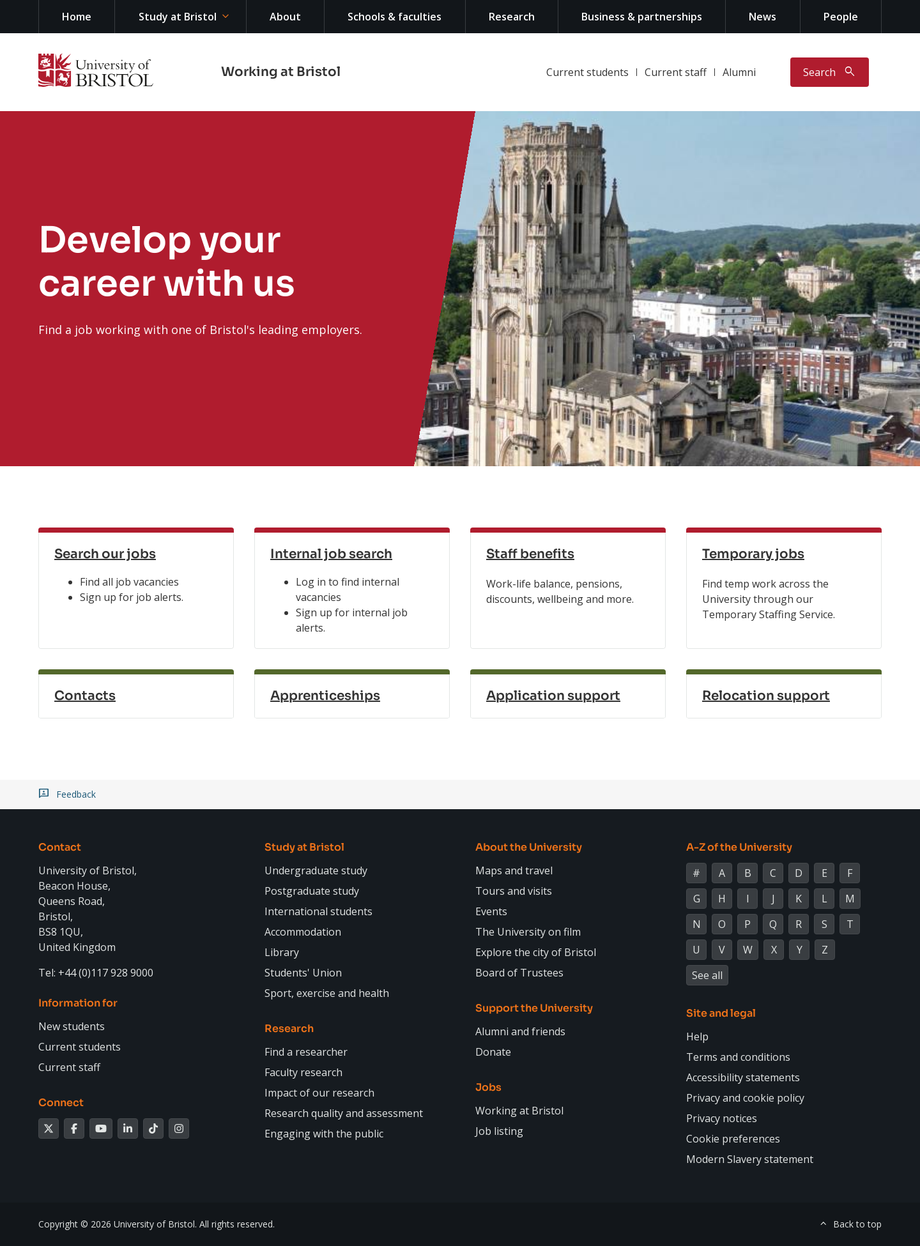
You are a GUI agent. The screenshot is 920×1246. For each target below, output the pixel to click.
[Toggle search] (829, 72)
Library (281, 952)
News (762, 17)
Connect (61, 1102)
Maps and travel (514, 870)
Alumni (739, 72)
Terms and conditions (738, 1057)
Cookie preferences (733, 1139)
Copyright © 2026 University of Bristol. (117, 1224)
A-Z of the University (739, 847)
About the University (528, 847)
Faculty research (303, 1072)
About (285, 17)
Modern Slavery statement (749, 1159)
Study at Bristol (178, 17)
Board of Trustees (519, 973)
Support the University (534, 1008)
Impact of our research (319, 1093)
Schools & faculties (394, 17)
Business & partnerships (641, 17)
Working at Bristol (281, 72)
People (841, 17)
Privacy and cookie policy (745, 1098)
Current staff (676, 72)
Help (697, 1036)
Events (491, 911)
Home (76, 17)
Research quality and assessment (343, 1113)
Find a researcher (306, 1052)
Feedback (76, 794)
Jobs (488, 1087)
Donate (493, 1052)
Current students (587, 72)
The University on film (528, 932)
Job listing (499, 1131)
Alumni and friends (520, 1031)
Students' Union (303, 973)
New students (71, 1026)
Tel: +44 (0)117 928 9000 (95, 973)
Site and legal (721, 1013)
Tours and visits (513, 891)
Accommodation (302, 932)
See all (707, 975)
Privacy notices (721, 1118)
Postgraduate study (311, 891)
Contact (59, 847)
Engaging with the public (323, 1134)
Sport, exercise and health (326, 993)
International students (318, 911)
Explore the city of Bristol (535, 952)
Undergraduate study (315, 870)
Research (512, 17)
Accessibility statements (743, 1077)
